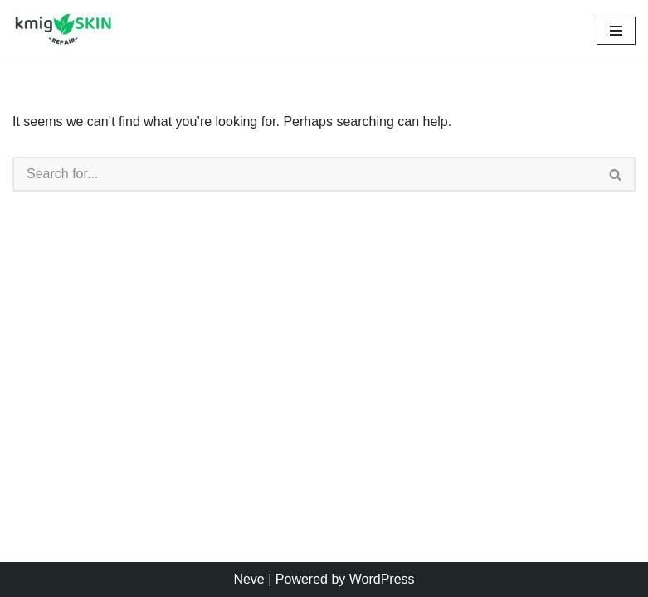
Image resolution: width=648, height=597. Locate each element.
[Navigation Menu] (616, 31)
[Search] (304, 174)
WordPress (382, 579)
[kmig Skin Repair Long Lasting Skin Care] (66, 31)
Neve (248, 579)
